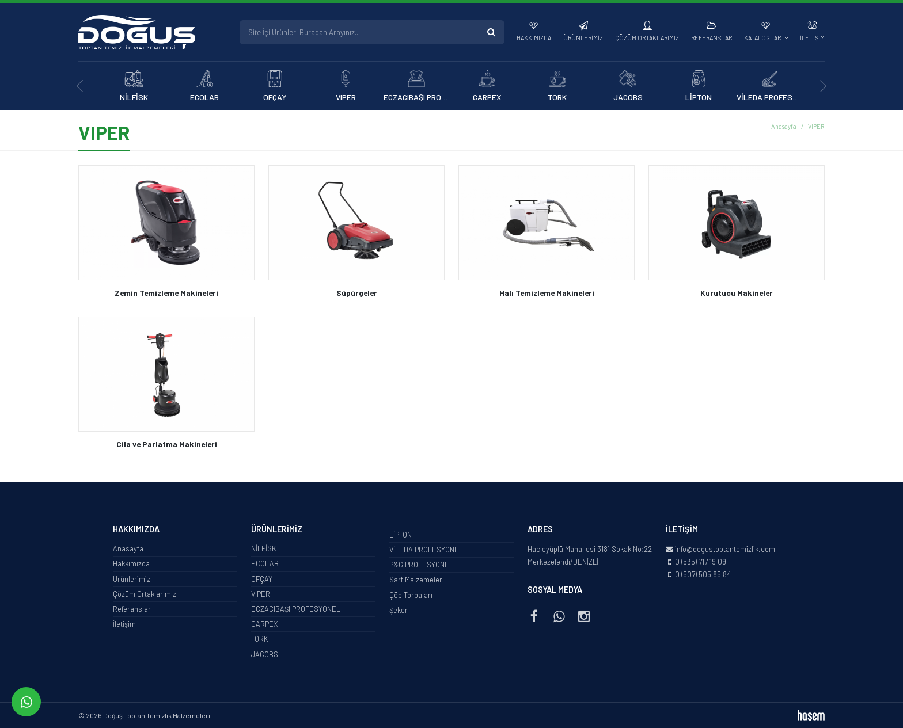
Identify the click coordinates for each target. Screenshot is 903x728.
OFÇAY (261, 579)
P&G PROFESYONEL (421, 564)
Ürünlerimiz (583, 37)
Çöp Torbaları (410, 595)
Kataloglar (763, 37)
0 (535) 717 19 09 (700, 561)
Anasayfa (783, 126)
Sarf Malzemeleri (416, 579)
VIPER (260, 594)
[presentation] (80, 86)
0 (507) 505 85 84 (703, 574)
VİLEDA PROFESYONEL (426, 549)
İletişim (812, 37)
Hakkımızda (534, 37)
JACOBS (264, 654)
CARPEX (264, 623)
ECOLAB (265, 563)
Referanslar (711, 37)
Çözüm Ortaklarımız (647, 37)
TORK (259, 638)
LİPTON (400, 534)
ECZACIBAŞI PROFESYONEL (295, 608)
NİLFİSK (263, 548)
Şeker (398, 610)
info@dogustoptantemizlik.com (725, 549)
